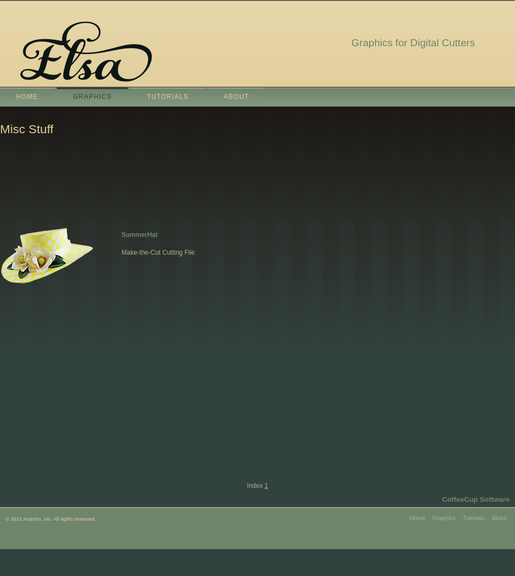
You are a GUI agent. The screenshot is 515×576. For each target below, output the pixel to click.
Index (254, 485)
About (236, 96)
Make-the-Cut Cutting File (158, 252)
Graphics (92, 96)
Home (27, 96)
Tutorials (168, 96)
